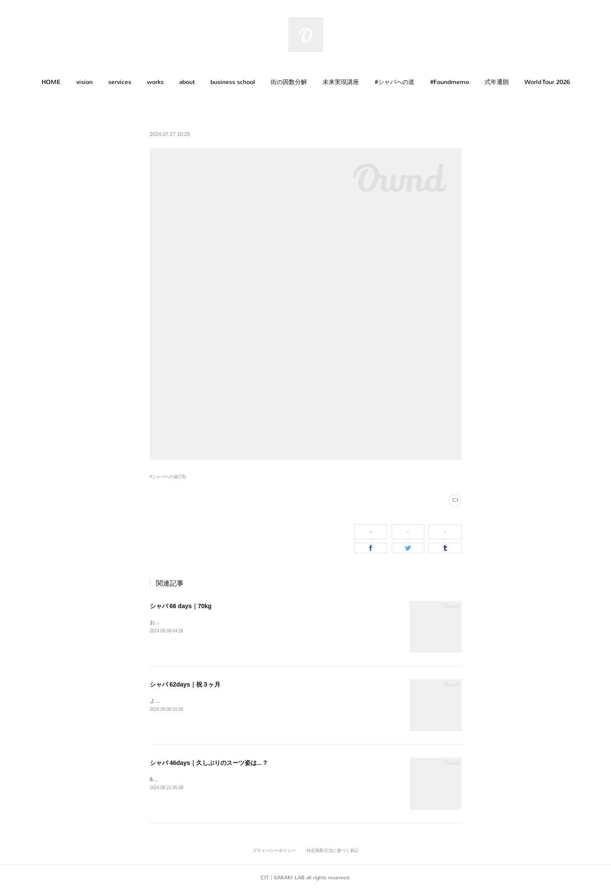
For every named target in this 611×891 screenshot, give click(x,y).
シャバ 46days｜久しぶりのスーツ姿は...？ (209, 762)
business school (232, 82)
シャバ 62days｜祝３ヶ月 (185, 684)
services (119, 82)
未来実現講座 (341, 82)
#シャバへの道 (394, 82)
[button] (51, 82)
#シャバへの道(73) (168, 476)
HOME (51, 82)
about (187, 82)
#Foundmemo (449, 82)
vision (84, 82)
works (155, 82)
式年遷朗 (497, 82)
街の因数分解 (289, 82)
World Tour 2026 (547, 82)
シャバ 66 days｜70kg (181, 606)
